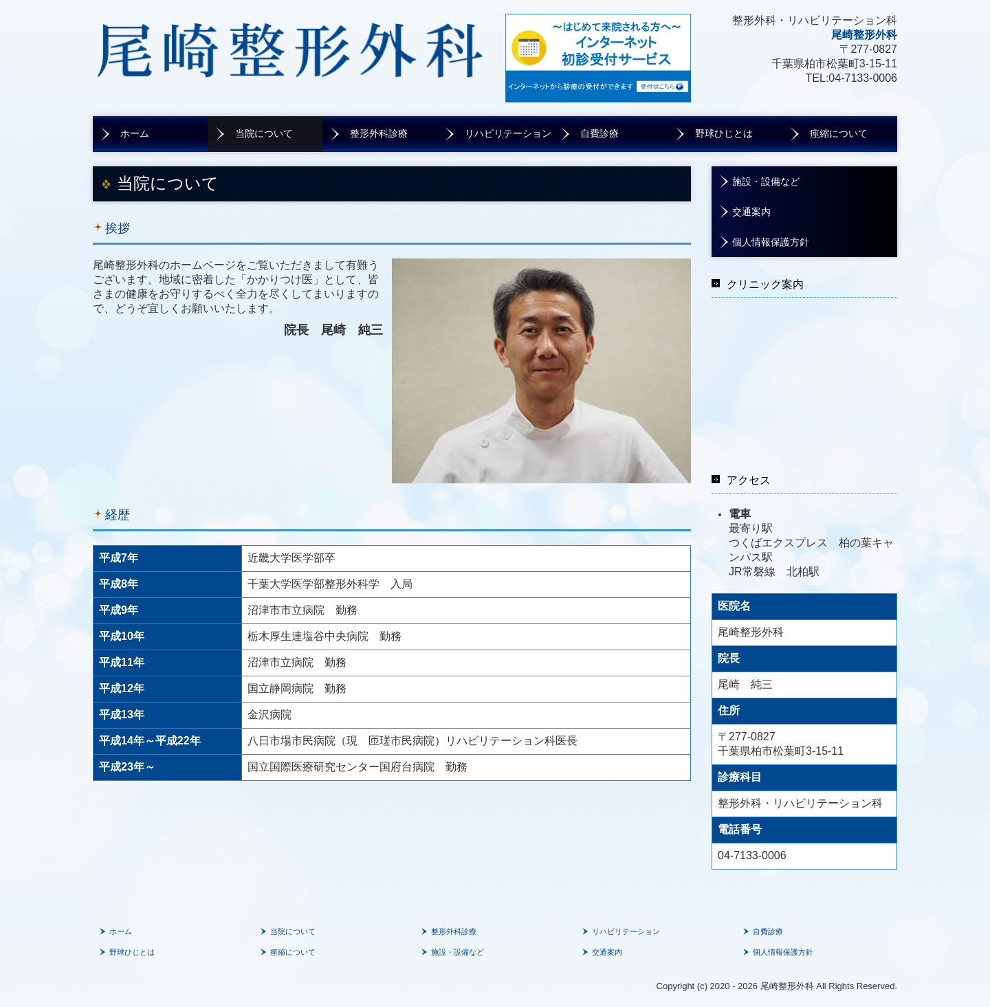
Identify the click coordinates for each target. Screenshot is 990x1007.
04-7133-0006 (862, 78)
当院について (264, 134)
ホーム (134, 134)
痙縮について (839, 134)
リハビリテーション (508, 134)
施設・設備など (766, 182)
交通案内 (751, 212)
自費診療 (599, 134)
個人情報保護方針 (770, 242)
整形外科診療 (379, 134)
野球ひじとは (724, 134)
